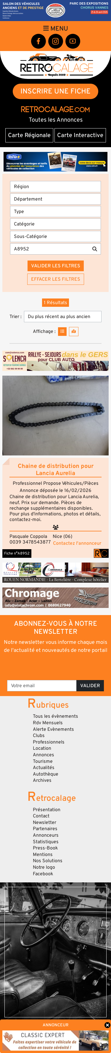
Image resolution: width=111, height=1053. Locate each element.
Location (42, 748)
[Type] (55, 211)
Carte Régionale (29, 135)
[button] (55, 415)
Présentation (46, 809)
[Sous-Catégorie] (55, 236)
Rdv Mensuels (48, 723)
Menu (55, 28)
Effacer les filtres (55, 279)
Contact (41, 816)
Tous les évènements (55, 716)
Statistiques (46, 841)
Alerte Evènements (53, 729)
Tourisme (43, 761)
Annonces (43, 755)
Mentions (43, 854)
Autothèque (45, 774)
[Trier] (63, 316)
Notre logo (44, 867)
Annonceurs (46, 835)
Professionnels (49, 742)
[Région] (55, 186)
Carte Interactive (80, 135)
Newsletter (44, 822)
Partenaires (45, 828)
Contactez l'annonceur (77, 543)
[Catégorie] (55, 224)
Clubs (39, 735)
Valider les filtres (55, 266)
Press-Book (45, 848)
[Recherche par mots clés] (49, 249)
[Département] (55, 199)
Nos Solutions (47, 860)
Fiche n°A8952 (17, 553)
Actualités (43, 767)
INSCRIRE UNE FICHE (55, 91)
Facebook (43, 874)
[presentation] (56, 666)
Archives (42, 780)
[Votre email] (42, 685)
